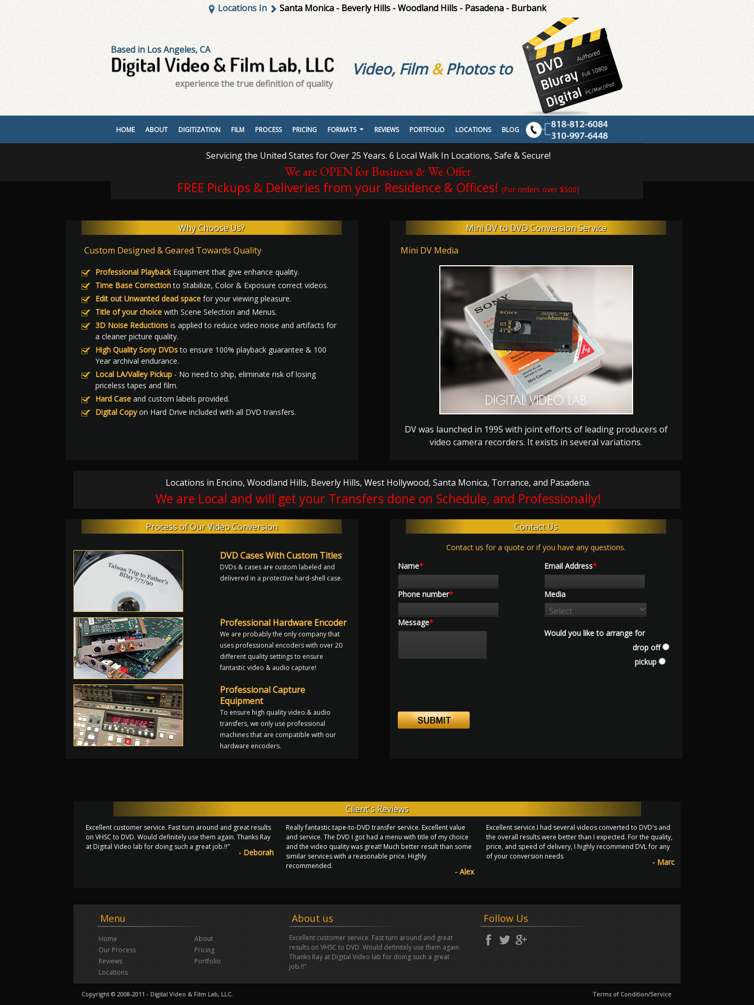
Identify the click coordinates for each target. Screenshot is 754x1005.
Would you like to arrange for (594, 633)
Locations (473, 129)
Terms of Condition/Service (632, 994)
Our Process (117, 949)
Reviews (386, 129)
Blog (510, 129)
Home (125, 129)
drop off (646, 647)
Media (555, 594)
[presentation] (479, 691)
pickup (645, 662)
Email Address (570, 566)
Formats (346, 132)
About (156, 129)
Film (237, 129)
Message (415, 622)
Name (410, 566)
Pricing (304, 129)
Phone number (425, 594)
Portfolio (207, 961)
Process (268, 129)
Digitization (199, 129)
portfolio (427, 129)
